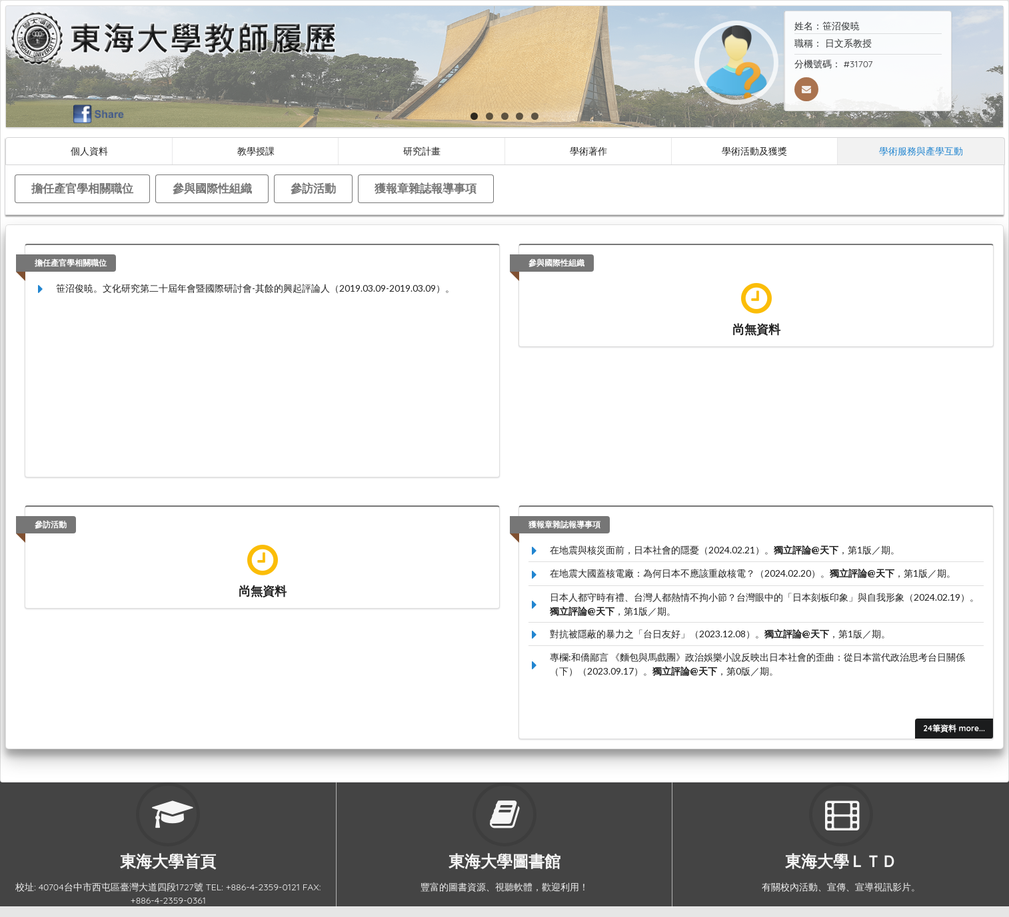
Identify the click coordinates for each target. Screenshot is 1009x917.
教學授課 (256, 150)
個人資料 (89, 150)
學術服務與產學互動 (921, 150)
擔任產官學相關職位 (82, 188)
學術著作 (588, 150)
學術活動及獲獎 (754, 150)
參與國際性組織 (212, 188)
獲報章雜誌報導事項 (426, 188)
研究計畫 (422, 150)
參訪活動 (313, 188)
